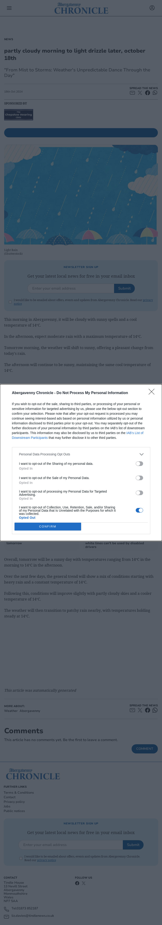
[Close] (153, 393)
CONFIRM (47, 526)
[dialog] (81, 462)
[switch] (139, 463)
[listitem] (81, 454)
